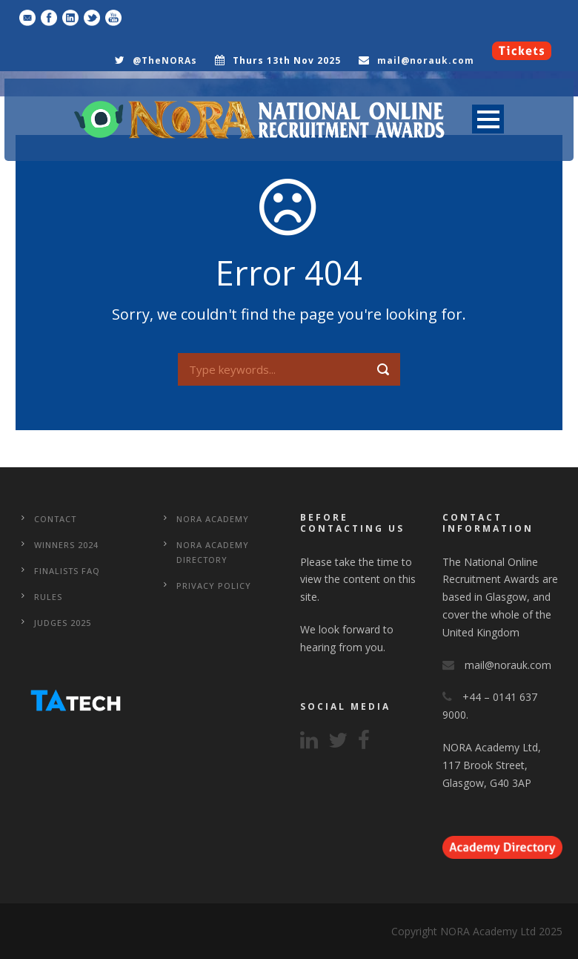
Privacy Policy (213, 585)
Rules (48, 596)
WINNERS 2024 (66, 544)
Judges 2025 (62, 622)
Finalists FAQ (67, 570)
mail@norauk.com (425, 60)
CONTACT (55, 518)
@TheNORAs (165, 60)
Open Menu (488, 119)
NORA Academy (212, 518)
